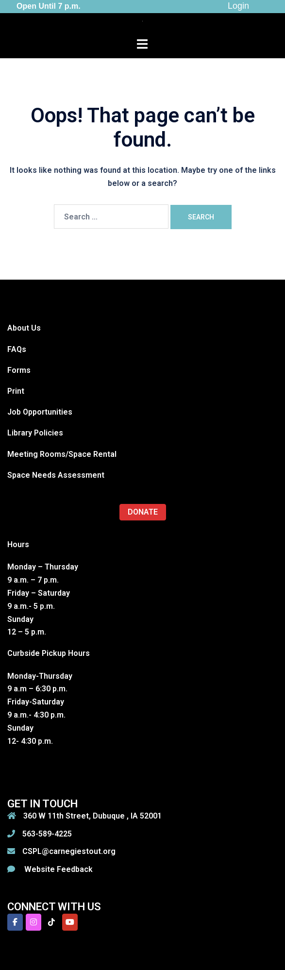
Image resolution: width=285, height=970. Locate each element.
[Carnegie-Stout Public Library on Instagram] (33, 922)
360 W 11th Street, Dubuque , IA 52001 (92, 815)
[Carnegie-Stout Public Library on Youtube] (70, 922)
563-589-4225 (47, 833)
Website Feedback (57, 869)
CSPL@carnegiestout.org (69, 851)
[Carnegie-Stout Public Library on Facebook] (15, 922)
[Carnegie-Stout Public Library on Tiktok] (51, 922)
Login (238, 6)
